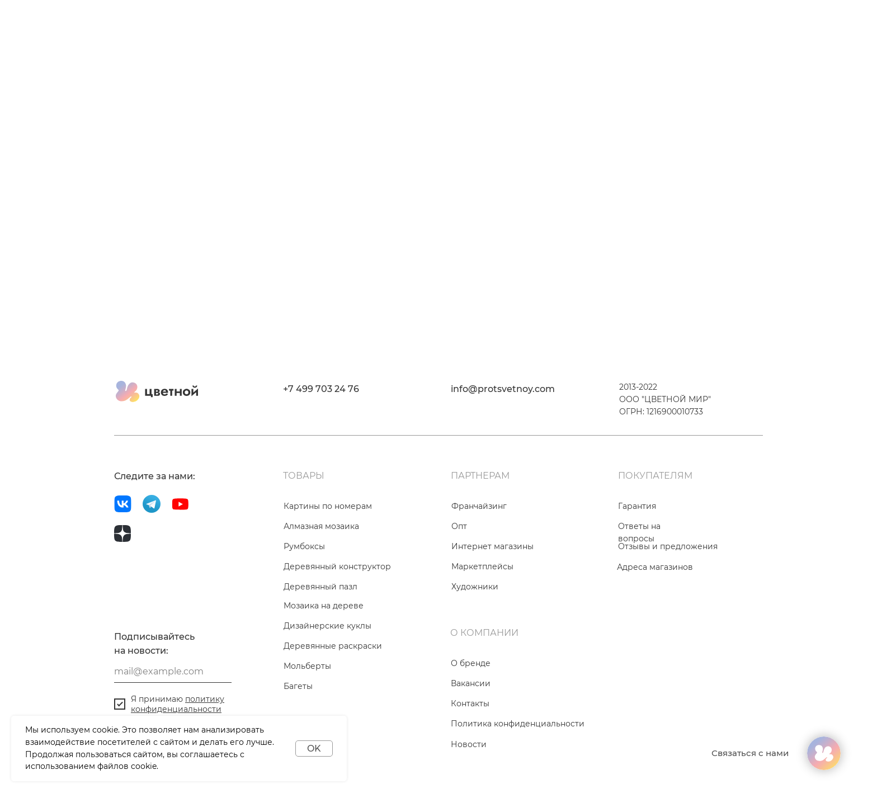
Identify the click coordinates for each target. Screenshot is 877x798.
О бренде (471, 663)
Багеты (298, 686)
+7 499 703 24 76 (321, 389)
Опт (459, 526)
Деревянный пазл (320, 587)
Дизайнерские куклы (327, 626)
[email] (173, 671)
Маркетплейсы (482, 566)
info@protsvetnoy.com (503, 389)
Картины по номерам (328, 506)
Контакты (470, 703)
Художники (474, 587)
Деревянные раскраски (333, 646)
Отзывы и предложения (668, 546)
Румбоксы (304, 546)
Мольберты (307, 666)
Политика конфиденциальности (517, 724)
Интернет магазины (492, 546)
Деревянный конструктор (337, 566)
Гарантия (637, 506)
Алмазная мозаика (321, 526)
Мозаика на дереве (324, 606)
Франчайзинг (479, 506)
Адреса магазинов (655, 567)
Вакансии (471, 683)
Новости (469, 744)
